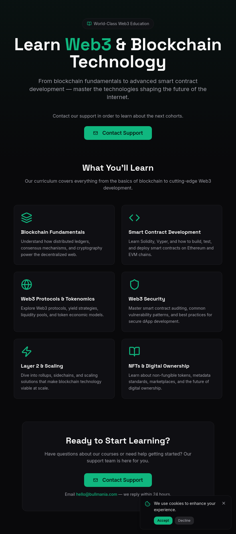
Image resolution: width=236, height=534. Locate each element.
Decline (184, 520)
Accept (163, 520)
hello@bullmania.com (96, 494)
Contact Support (118, 133)
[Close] (224, 503)
